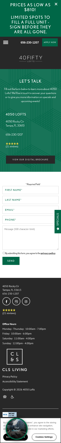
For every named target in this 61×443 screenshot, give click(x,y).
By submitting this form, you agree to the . (30, 253)
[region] (30, 430)
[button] (56, 4)
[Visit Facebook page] (6, 301)
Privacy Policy (9, 376)
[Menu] (5, 42)
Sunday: (6, 343)
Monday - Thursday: (13, 328)
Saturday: (7, 338)
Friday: (6, 333)
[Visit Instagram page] (26, 301)
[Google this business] (16, 301)
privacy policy (48, 253)
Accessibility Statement (15, 381)
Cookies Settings (44, 437)
